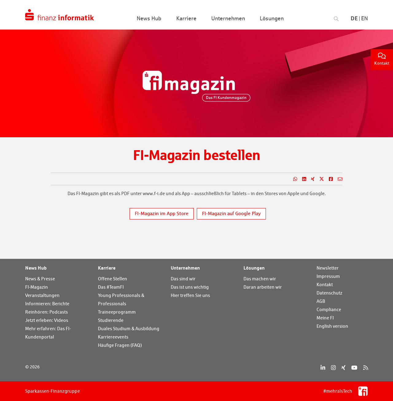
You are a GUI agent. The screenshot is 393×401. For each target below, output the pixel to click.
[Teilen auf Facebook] (328, 179)
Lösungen (254, 268)
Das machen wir (259, 278)
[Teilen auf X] (319, 179)
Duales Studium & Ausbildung (128, 328)
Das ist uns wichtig (190, 287)
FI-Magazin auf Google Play (231, 213)
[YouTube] (354, 367)
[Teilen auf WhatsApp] (292, 179)
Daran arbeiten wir (262, 287)
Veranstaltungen (42, 295)
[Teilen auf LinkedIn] (301, 179)
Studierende (110, 320)
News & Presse (40, 278)
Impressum (328, 276)
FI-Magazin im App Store (162, 213)
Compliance (329, 309)
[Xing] (343, 367)
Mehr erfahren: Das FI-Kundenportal (48, 332)
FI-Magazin (36, 287)
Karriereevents (113, 336)
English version (332, 326)
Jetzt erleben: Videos (46, 320)
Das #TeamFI (111, 287)
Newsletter (328, 268)
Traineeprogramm (117, 312)
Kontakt (381, 59)
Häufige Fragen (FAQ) (120, 345)
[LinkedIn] (323, 367)
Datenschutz (329, 292)
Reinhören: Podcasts (46, 312)
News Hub (36, 268)
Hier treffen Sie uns (190, 295)
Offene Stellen (112, 278)
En (364, 18)
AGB (321, 301)
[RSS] (365, 367)
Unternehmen (185, 268)
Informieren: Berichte (47, 303)
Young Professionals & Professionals (121, 299)
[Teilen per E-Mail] (337, 179)
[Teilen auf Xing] (310, 179)
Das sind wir (183, 278)
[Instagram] (333, 367)
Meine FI (325, 317)
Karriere (106, 268)
